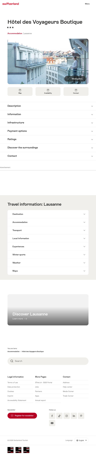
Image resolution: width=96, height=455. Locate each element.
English (82, 439)
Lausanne (27, 33)
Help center (67, 387)
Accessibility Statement (17, 400)
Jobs (37, 387)
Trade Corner (68, 396)
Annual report (40, 400)
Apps (37, 396)
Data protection (14, 387)
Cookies (11, 391)
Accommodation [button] (14, 351)
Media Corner (68, 391)
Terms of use (13, 382)
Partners (38, 391)
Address (66, 382)
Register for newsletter (24, 415)
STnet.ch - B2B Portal (43, 382)
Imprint (10, 396)
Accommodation (15, 33)
